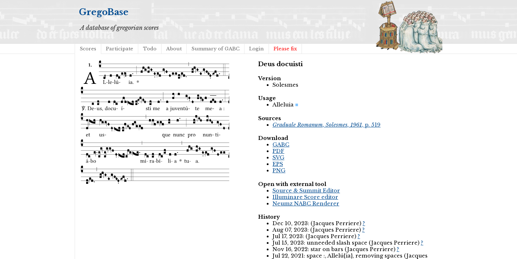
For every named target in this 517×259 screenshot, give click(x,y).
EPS (278, 164)
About (174, 49)
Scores (88, 49)
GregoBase (104, 12)
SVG (278, 157)
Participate (119, 49)
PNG (279, 170)
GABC (281, 144)
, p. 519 (327, 125)
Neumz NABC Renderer (306, 203)
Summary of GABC (215, 49)
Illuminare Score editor (305, 197)
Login (256, 49)
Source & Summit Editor (306, 190)
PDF (278, 151)
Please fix (285, 49)
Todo (150, 49)
